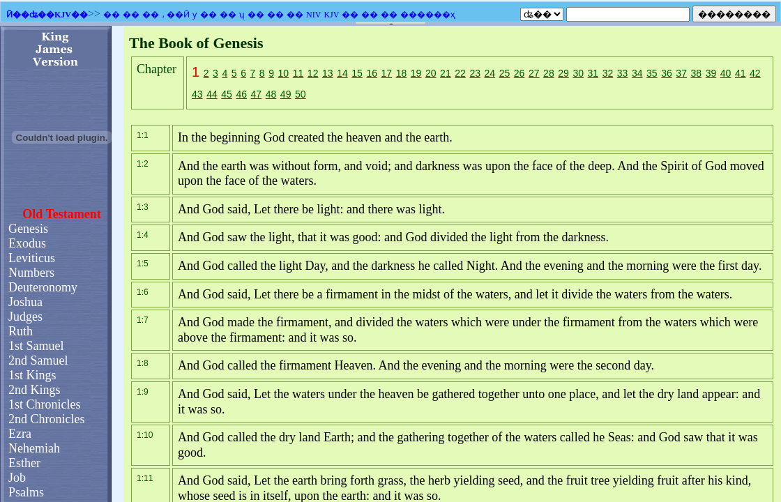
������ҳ (427, 15)
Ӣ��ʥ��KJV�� (47, 15)
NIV (313, 15)
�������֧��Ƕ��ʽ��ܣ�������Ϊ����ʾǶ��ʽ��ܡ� (390, 264)
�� (111, 15)
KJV (331, 15)
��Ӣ (178, 15)
